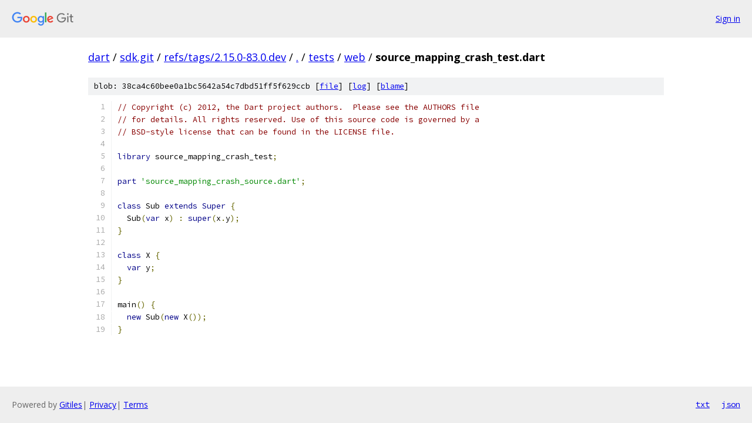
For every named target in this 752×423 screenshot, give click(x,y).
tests (321, 57)
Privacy (102, 404)
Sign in (728, 18)
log (359, 86)
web (354, 57)
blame (392, 86)
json (730, 404)
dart (99, 57)
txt (703, 404)
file (329, 86)
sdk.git (137, 57)
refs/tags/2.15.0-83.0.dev (225, 57)
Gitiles (70, 404)
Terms (135, 404)
